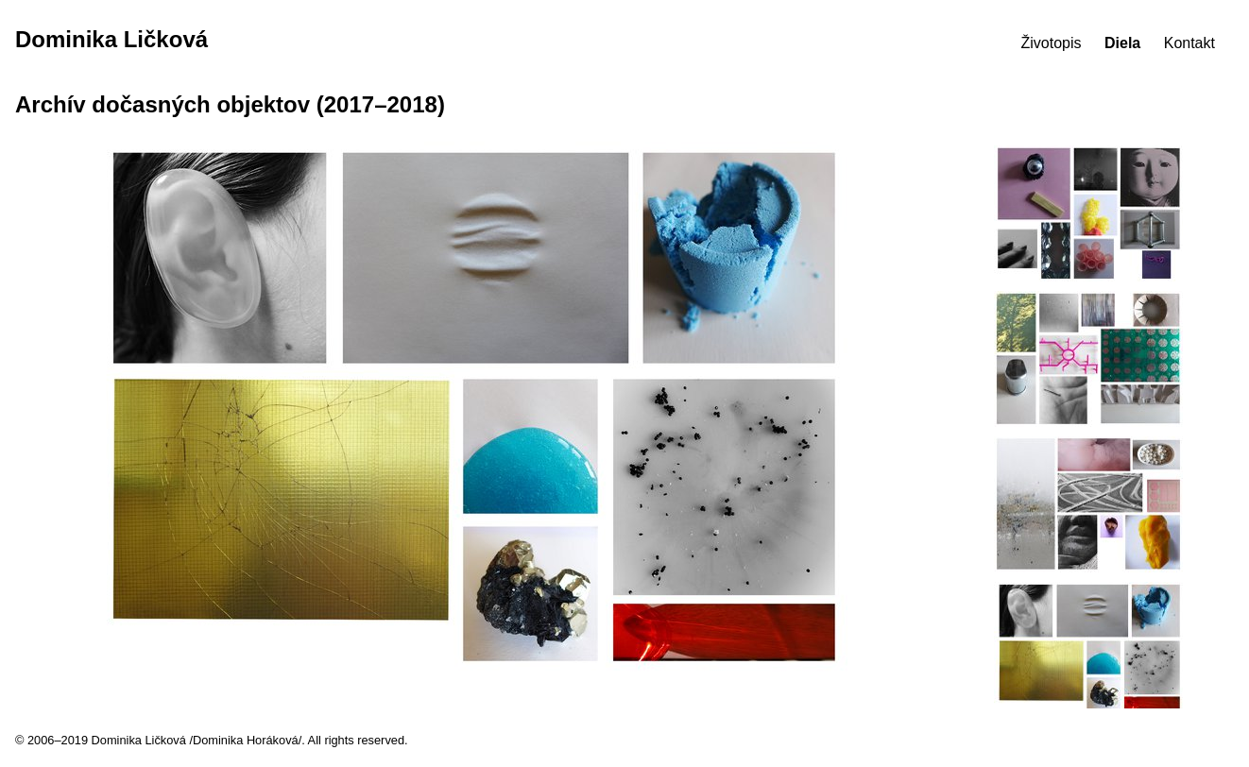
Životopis (1051, 43)
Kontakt (1189, 43)
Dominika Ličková (111, 39)
